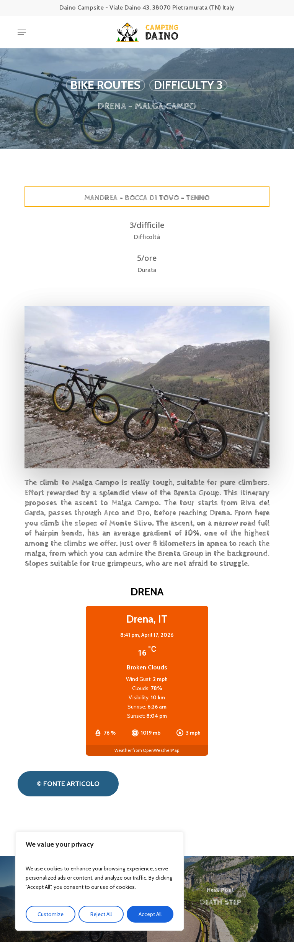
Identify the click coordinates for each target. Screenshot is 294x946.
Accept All (150, 914)
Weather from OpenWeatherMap (146, 750)
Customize (51, 914)
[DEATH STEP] (220, 899)
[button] (22, 32)
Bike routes (105, 85)
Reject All (101, 914)
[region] (99, 881)
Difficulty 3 (188, 85)
